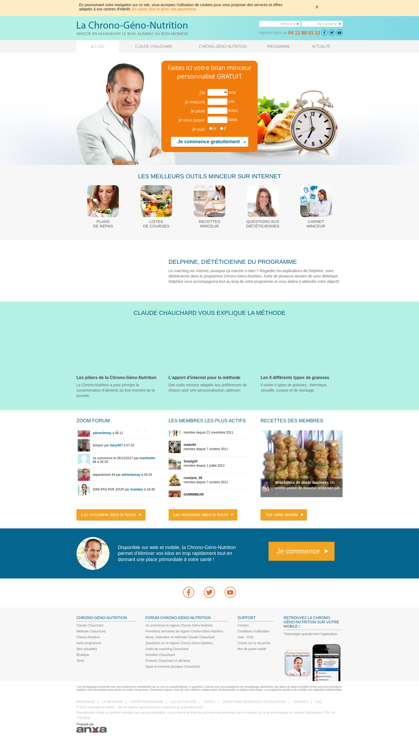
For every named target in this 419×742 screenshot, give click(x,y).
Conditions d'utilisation (253, 631)
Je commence (298, 551)
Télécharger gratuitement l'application (310, 634)
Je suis (198, 129)
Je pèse (198, 111)
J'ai (202, 92)
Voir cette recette (281, 514)
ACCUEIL (97, 46)
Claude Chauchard (89, 625)
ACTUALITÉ (321, 46)
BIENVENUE (85, 702)
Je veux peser (192, 120)
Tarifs (80, 661)
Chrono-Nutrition (88, 637)
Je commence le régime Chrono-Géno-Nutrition (179, 625)
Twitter (209, 592)
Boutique (82, 655)
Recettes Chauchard (159, 655)
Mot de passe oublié (252, 649)
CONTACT (300, 702)
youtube (230, 592)
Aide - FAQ (245, 637)
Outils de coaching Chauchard (166, 649)
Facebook (189, 592)
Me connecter (327, 24)
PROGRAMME (278, 46)
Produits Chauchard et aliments (167, 661)
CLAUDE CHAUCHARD (153, 46)
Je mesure (195, 102)
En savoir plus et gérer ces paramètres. (164, 9)
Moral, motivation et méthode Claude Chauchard (179, 637)
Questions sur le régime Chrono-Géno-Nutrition (178, 643)
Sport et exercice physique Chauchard (172, 666)
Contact (243, 625)
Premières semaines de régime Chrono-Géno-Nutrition (184, 631)
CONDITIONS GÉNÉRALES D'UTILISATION (254, 702)
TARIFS (209, 702)
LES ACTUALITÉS (183, 702)
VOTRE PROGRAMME (146, 702)
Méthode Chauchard (91, 631)
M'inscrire (288, 24)
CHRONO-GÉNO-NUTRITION (223, 46)
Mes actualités (86, 649)
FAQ (318, 702)
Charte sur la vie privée (254, 643)
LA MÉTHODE (112, 702)
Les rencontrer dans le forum (108, 514)
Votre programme (88, 643)
